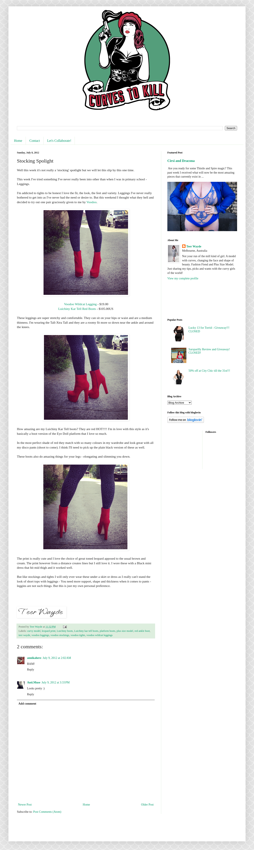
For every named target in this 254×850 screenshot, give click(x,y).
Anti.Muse (33, 682)
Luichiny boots (65, 630)
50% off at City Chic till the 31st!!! (209, 370)
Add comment (27, 703)
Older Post (147, 804)
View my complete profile (182, 278)
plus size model (125, 630)
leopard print (49, 630)
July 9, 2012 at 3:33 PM (56, 682)
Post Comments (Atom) (47, 811)
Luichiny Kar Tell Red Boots (77, 308)
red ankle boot (142, 630)
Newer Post (25, 804)
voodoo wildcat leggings (99, 635)
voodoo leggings (40, 635)
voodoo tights (78, 635)
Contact (34, 140)
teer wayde (24, 635)
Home (18, 140)
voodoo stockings (60, 635)
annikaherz (34, 658)
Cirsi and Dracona (181, 161)
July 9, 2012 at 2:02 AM (57, 658)
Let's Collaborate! (59, 140)
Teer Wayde (193, 246)
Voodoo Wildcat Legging (80, 304)
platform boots (107, 630)
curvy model (33, 630)
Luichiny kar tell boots (86, 630)
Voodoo (91, 202)
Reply (30, 669)
